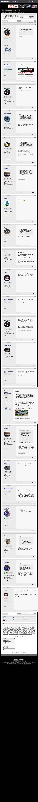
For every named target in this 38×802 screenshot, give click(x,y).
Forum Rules (5, 649)
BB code (4, 644)
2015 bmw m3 (8, 627)
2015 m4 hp (22, 628)
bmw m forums (30, 631)
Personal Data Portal (26, 664)
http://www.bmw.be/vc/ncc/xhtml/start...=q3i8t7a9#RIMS (25, 594)
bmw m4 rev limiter (12, 634)
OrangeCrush (7, 536)
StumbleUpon (16, 619)
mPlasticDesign (7, 27)
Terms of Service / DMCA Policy (18, 664)
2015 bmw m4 (20, 627)
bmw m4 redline (32, 633)
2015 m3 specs (9, 628)
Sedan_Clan (6, 508)
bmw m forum (25, 631)
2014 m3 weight (8, 626)
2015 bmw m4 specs (26, 627)
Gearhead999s (7, 345)
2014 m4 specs (30, 626)
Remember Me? (32, 16)
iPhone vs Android (8, 252)
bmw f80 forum (8, 629)
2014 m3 (9, 625)
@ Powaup (23, 179)
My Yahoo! (5, 620)
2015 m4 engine (17, 628)
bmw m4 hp (27, 633)
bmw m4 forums (15, 633)
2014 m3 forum (18, 625)
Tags (3, 623)
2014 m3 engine (13, 625)
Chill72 (5, 590)
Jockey (5, 463)
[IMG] (4, 646)
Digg (24, 617)
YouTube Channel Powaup (26, 178)
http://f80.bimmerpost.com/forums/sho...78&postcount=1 (25, 405)
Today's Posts (19, 12)
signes (5, 87)
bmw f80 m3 (19, 629)
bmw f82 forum (6, 630)
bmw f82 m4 (23, 630)
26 (7, 525)
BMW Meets (10, 12)
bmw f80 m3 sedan (30, 629)
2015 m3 (31, 627)
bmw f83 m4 (21, 631)
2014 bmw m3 (5, 624)
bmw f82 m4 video (8, 631)
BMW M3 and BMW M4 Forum (9, 15)
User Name (22, 16)
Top (36, 654)
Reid (5, 227)
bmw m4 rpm (17, 634)
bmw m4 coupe (28, 632)
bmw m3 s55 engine (19, 632)
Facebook (15, 617)
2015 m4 (13, 628)
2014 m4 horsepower (20, 626)
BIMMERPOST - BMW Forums (30, 654)
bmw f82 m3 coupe (18, 630)
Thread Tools (32, 22)
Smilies (4, 645)
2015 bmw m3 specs (14, 627)
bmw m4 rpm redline (23, 634)
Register (33, 1)
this (31, 321)
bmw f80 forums (13, 629)
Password (21, 17)
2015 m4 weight (31, 628)
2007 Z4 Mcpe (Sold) (7, 53)
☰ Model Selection (15, 1)
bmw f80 (4, 629)
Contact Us (23, 654)
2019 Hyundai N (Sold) (7, 49)
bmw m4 (24, 632)
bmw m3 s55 (14, 632)
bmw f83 (13, 631)
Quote (33, 58)
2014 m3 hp (31, 625)
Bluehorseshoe (7, 113)
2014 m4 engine (14, 626)
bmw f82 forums (12, 630)
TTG (5, 140)
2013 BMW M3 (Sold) (7, 50)
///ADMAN (6, 198)
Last (33, 20)
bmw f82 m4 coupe (29, 630)
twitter (5, 617)
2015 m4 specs (26, 628)
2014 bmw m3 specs (20, 624)
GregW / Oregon (6, 391)
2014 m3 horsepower (25, 625)
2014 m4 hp (26, 626)
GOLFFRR (6, 64)
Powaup (6, 168)
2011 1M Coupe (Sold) (7, 51)
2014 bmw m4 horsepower (27, 624)
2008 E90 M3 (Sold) (7, 52)
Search (24, 12)
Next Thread (22, 636)
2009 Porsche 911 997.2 (8, 48)
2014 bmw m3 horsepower (12, 624)
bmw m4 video (29, 634)
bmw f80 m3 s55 (23, 629)
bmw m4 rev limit (5, 634)
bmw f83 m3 (17, 631)
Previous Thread (16, 636)
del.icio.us (25, 619)
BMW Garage (4, 12)
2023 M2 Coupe (6, 408)
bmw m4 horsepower (21, 633)
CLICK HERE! (20, 73)
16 (7, 45)
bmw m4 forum (9, 633)
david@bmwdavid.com (29, 74)
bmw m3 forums (9, 632)
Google (5, 619)
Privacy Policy (10, 664)
